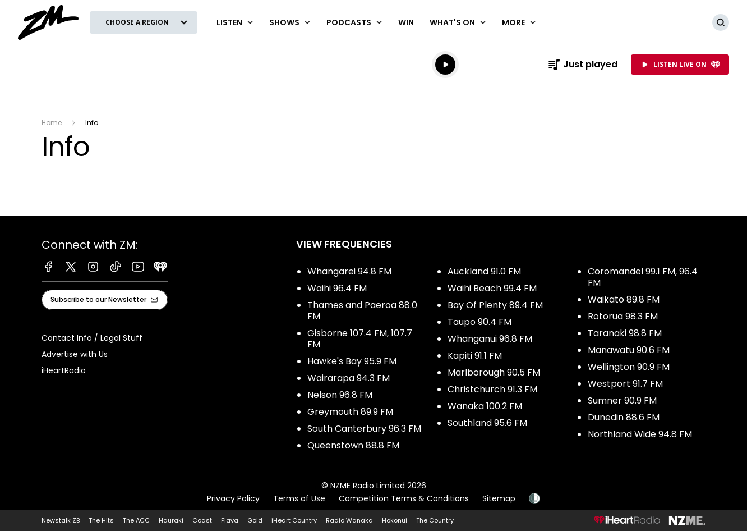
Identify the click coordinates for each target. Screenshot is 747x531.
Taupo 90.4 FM (479, 321)
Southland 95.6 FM (487, 422)
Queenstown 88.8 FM (353, 445)
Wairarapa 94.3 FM (348, 378)
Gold (254, 520)
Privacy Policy (233, 498)
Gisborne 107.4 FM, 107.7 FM (359, 339)
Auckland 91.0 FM (484, 271)
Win (406, 22)
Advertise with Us (75, 354)
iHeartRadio (64, 370)
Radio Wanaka (349, 520)
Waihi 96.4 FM (337, 288)
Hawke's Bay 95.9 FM (351, 361)
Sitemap (498, 498)
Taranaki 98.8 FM (625, 333)
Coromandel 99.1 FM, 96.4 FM (643, 277)
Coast (202, 520)
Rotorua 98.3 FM (623, 316)
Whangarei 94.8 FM (349, 271)
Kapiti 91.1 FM (475, 355)
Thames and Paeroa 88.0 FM (362, 311)
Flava (229, 520)
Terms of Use (299, 498)
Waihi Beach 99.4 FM (492, 288)
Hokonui (394, 520)
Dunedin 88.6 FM (624, 417)
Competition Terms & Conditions (404, 498)
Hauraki (171, 520)
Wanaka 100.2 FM (485, 406)
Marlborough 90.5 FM (494, 372)
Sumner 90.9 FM (622, 400)
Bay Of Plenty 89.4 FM (495, 305)
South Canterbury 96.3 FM (364, 428)
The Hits (101, 520)
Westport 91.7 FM (625, 383)
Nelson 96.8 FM (339, 394)
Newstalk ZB (61, 520)
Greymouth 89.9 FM (350, 411)
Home (52, 122)
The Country (435, 520)
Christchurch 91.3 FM (492, 389)
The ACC (136, 520)
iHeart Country (294, 520)
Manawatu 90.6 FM (629, 350)
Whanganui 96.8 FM (490, 338)
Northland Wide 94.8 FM (640, 434)
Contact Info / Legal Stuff (92, 338)
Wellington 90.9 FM (629, 366)
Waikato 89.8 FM (624, 299)
